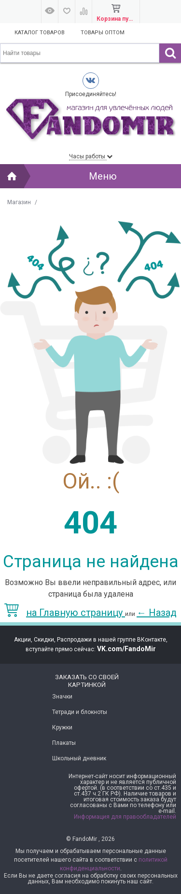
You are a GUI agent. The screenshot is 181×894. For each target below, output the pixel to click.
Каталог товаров (39, 32)
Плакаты (64, 743)
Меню (103, 176)
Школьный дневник (79, 758)
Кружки (62, 727)
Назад (157, 612)
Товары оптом (103, 32)
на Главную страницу (64, 612)
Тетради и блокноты (79, 712)
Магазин (19, 202)
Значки (62, 696)
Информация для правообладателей (125, 816)
